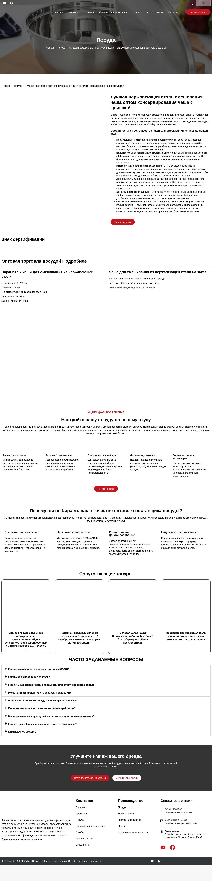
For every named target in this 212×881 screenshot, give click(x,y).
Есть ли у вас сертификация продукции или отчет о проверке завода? (52, 684)
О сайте (137, 12)
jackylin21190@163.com (176, 820)
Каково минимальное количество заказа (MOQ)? (38, 669)
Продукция (73, 12)
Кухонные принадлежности (133, 832)
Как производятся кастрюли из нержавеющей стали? (41, 708)
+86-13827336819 (173, 809)
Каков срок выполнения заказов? (29, 677)
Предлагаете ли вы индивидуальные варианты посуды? (43, 700)
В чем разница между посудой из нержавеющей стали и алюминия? (51, 716)
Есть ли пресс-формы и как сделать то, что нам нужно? (42, 724)
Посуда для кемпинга (129, 820)
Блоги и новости (155, 12)
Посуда (91, 12)
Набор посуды (126, 813)
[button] (106, 669)
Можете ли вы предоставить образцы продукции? (39, 692)
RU (201, 3)
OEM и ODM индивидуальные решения (132, 287)
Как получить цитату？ (22, 731)
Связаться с (174, 12)
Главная (58, 12)
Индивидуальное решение (113, 12)
